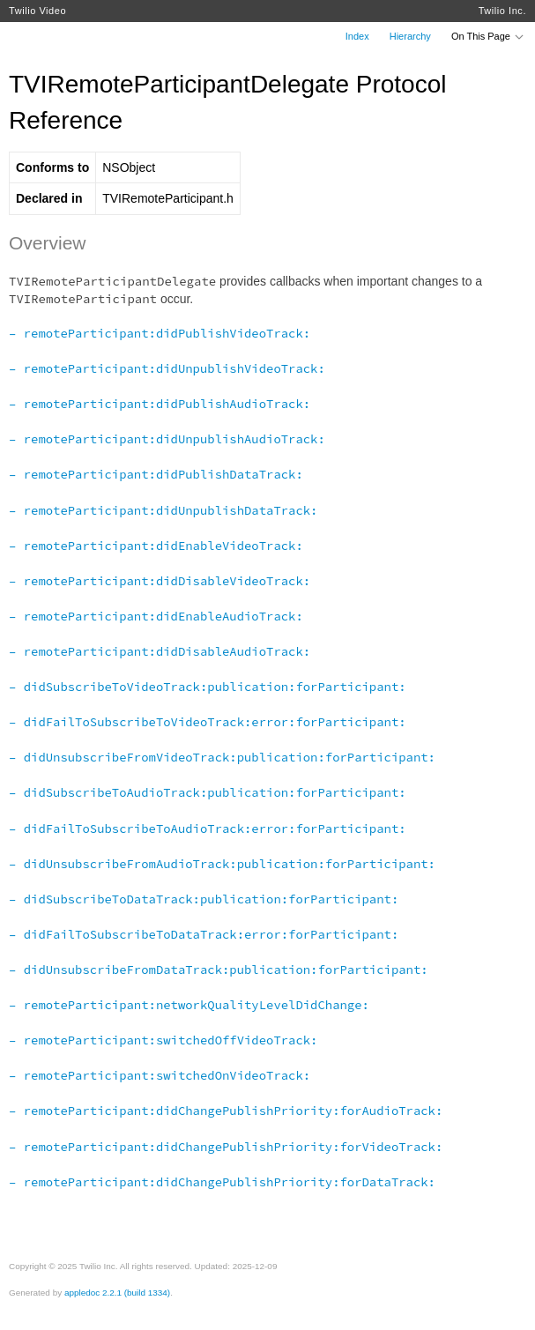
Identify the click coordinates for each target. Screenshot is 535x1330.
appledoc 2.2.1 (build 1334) (117, 1292)
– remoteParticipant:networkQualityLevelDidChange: (189, 1005)
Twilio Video (37, 10)
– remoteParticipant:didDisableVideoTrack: (159, 581)
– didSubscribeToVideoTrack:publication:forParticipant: (207, 687)
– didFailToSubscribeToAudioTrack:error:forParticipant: (207, 828)
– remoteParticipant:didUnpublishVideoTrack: (167, 368)
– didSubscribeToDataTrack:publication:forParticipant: (203, 899)
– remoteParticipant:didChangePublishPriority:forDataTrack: (222, 1182)
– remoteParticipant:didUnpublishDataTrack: (163, 510)
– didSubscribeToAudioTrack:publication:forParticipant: (207, 792)
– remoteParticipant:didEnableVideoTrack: (156, 546)
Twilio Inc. (502, 10)
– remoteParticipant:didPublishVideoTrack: (159, 333)
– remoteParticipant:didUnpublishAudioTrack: (167, 439)
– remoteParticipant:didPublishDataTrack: (156, 474)
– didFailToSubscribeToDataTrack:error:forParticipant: (203, 934)
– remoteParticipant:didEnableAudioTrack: (156, 616)
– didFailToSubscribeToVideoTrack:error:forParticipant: (207, 722)
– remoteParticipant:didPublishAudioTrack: (159, 404)
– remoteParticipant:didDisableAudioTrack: (159, 651)
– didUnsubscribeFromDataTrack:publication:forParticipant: (218, 969)
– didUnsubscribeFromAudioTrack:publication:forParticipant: (222, 864)
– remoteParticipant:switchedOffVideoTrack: (163, 1040)
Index (357, 36)
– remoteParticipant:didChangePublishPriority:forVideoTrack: (225, 1147)
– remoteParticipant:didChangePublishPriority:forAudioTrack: (225, 1110)
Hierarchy (410, 36)
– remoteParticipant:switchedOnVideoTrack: (159, 1075)
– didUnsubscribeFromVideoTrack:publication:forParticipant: (222, 757)
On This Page (488, 36)
